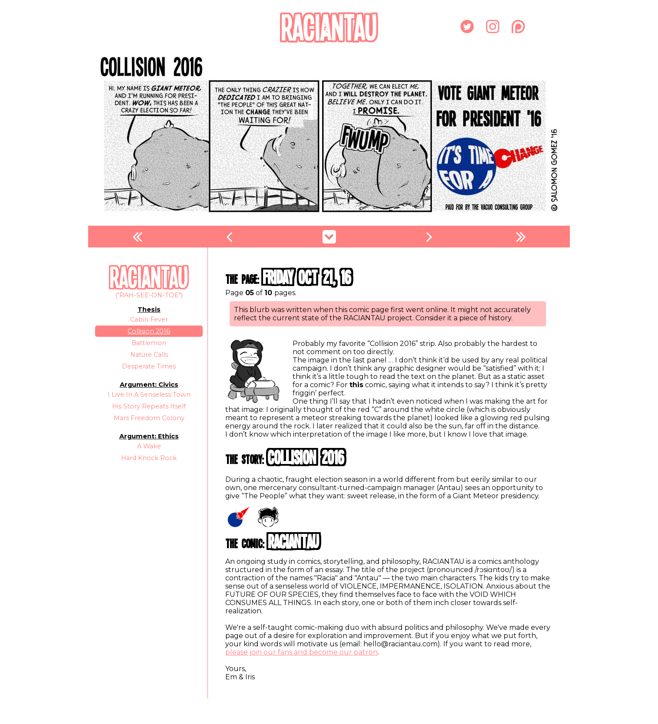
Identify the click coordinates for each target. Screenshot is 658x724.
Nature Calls (149, 355)
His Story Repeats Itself (149, 406)
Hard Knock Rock (149, 458)
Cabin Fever (149, 319)
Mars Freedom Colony (149, 418)
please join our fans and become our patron (301, 652)
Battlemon (149, 343)
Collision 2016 (149, 331)
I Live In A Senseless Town (149, 394)
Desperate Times (149, 366)
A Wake (149, 446)
